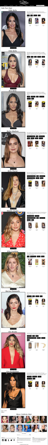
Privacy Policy (34, 441)
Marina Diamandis (12, 291)
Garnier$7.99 (30, 105)
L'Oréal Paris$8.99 (30, 63)
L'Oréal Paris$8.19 (30, 346)
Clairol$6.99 (43, 184)
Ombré (28, 138)
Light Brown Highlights (31, 136)
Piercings (32, 5)
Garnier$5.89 (30, 22)
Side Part (35, 15)
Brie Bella (12, 91)
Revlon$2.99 (43, 22)
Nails (26, 5)
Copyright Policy (38, 441)
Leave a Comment (13, 88)
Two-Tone (40, 138)
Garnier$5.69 (30, 184)
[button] (41, 5)
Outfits (5, 5)
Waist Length (29, 378)
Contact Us (21, 442)
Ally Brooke (12, 332)
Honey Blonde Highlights (31, 176)
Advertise (18, 442)
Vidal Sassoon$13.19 (30, 263)
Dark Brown (33, 96)
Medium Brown (41, 136)
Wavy (39, 15)
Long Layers (35, 376)
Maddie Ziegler (12, 211)
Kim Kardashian (12, 371)
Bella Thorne (13, 171)
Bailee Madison (13, 131)
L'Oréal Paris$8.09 (43, 226)
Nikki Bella (12, 10)
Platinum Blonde (33, 256)
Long (31, 15)
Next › (3, 412)
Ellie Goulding (12, 251)
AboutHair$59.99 (43, 346)
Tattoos (11, 5)
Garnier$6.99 (37, 63)
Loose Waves (42, 96)
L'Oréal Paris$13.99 (30, 145)
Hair (16, 5)
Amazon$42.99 (37, 226)
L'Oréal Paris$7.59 (37, 184)
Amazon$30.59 (37, 346)
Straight (43, 56)
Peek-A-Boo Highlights (31, 178)
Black (28, 15)
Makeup (21, 5)
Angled (28, 56)
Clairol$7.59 (37, 145)
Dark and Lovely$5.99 (37, 22)
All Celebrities (24, 433)
